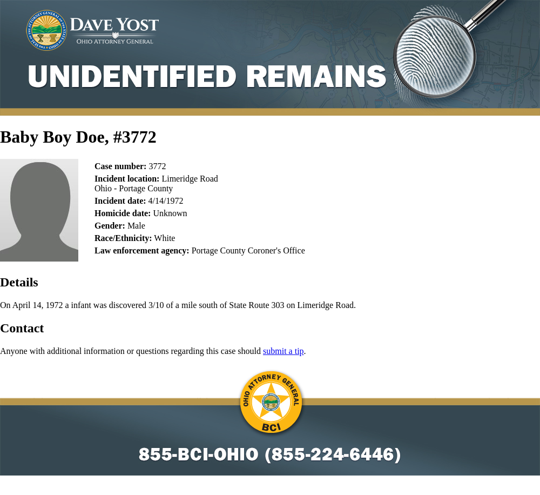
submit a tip (283, 351)
